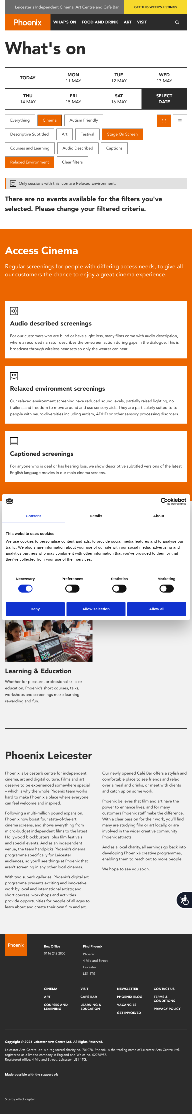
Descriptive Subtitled (29, 134)
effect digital (25, 1099)
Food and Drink (100, 22)
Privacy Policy (167, 1009)
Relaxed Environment (29, 162)
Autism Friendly (84, 120)
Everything (20, 120)
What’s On (64, 22)
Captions (114, 148)
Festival (87, 134)
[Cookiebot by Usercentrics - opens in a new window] (164, 501)
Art (128, 22)
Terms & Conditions (164, 999)
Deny (35, 609)
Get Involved (129, 1013)
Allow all (156, 609)
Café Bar (88, 997)
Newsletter (127, 989)
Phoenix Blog (129, 997)
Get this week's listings (155, 7)
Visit (142, 22)
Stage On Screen (122, 134)
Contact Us (164, 989)
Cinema (49, 120)
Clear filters (72, 162)
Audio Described (77, 148)
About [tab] (158, 515)
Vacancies (126, 1005)
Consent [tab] (33, 515)
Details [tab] (96, 515)
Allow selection (96, 609)
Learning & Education (38, 671)
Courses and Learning (30, 148)
